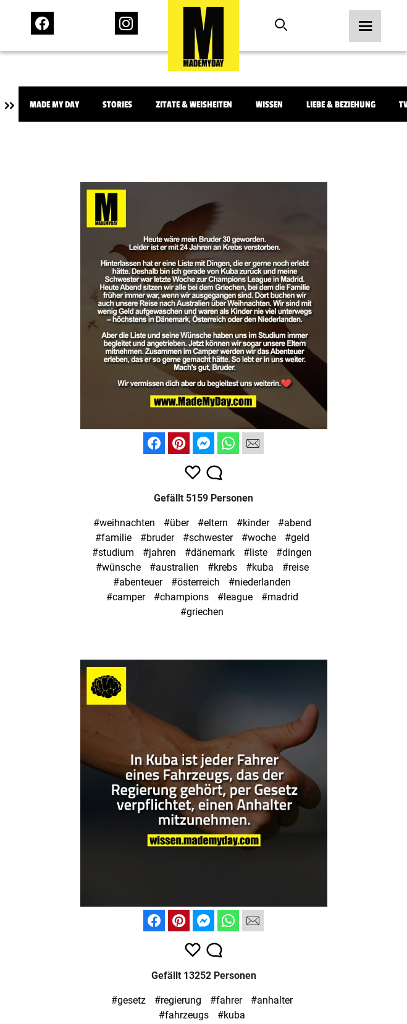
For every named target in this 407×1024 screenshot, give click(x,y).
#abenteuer (137, 582)
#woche (258, 537)
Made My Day (54, 104)
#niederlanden (260, 582)
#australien (174, 567)
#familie (113, 537)
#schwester (208, 537)
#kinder (253, 523)
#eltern (213, 523)
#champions (181, 597)
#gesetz (128, 1000)
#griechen (202, 612)
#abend (294, 523)
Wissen (269, 104)
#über (176, 523)
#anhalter (272, 1000)
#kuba (260, 567)
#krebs (222, 567)
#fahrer (226, 1000)
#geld (297, 537)
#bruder (157, 537)
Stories (117, 104)
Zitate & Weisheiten (194, 104)
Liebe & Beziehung (341, 104)
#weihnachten (124, 523)
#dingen (294, 552)
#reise (295, 567)
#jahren (159, 552)
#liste (255, 552)
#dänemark (210, 552)
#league (235, 597)
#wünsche (118, 567)
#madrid (279, 597)
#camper (125, 597)
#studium (113, 552)
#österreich (195, 582)
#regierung (177, 1000)
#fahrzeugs (184, 1015)
